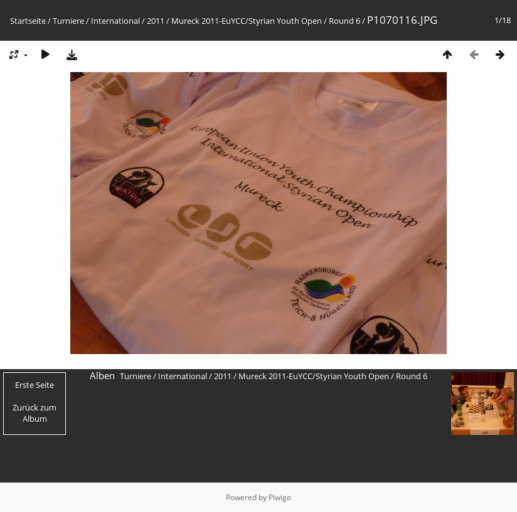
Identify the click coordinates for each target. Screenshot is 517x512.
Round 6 (344, 20)
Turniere (68, 20)
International (115, 20)
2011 (155, 20)
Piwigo (280, 497)
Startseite (28, 20)
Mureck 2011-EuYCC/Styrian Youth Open (246, 20)
